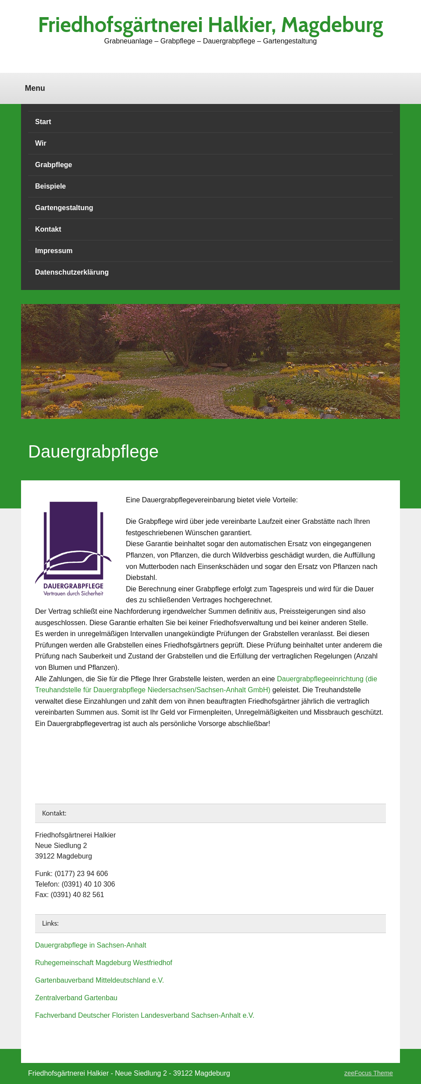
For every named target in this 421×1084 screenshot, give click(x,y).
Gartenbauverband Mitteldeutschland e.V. (99, 980)
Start (43, 121)
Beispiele (50, 186)
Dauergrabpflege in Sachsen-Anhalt (90, 945)
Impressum (53, 250)
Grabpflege (53, 164)
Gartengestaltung (64, 207)
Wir (40, 143)
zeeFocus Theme (368, 1073)
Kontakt (48, 229)
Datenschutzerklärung (72, 272)
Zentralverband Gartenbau (76, 998)
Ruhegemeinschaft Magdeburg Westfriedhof (103, 962)
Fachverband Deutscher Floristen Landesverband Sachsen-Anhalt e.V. (144, 1015)
